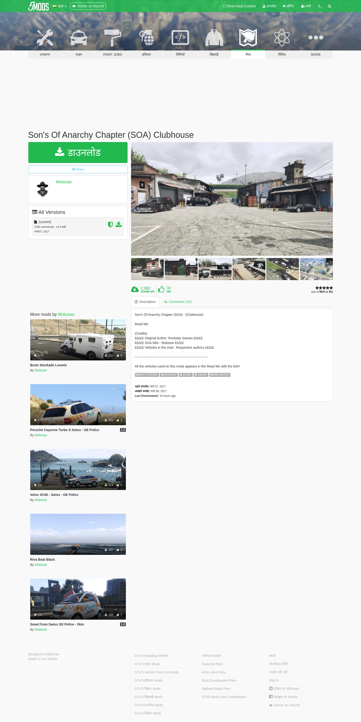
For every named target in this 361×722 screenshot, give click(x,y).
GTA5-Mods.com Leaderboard (224, 697)
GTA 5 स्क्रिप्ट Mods (148, 689)
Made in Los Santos (42, 659)
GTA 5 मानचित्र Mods (149, 705)
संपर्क (272, 656)
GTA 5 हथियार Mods (148, 680)
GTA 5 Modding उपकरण (151, 656)
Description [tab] (145, 302)
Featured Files (212, 664)
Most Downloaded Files (219, 680)
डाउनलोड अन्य (147, 291)
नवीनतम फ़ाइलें (211, 656)
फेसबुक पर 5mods (283, 697)
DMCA (274, 680)
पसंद (168, 291)
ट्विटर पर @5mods (284, 689)
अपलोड (269, 6)
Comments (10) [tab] (178, 302)
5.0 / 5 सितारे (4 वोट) (322, 292)
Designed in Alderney (44, 654)
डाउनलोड (78, 152)
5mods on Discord (284, 705)
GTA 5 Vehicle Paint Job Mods (157, 672)
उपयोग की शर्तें (278, 672)
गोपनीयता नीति (278, 664)
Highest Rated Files (216, 689)
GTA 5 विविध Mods (148, 713)
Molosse (64, 182)
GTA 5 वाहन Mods (147, 664)
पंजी (306, 6)
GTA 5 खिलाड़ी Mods (149, 697)
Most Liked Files (214, 672)
